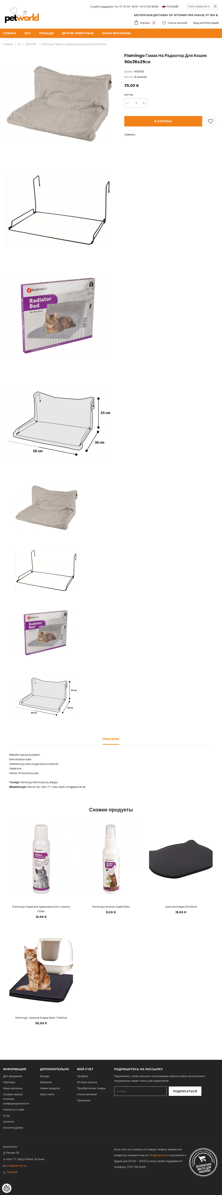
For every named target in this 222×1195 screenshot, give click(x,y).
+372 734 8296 (148, 6)
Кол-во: (129, 94)
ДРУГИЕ (31, 44)
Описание (111, 738)
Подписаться (190, 1091)
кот (19, 44)
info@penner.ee (16, 1165)
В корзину (163, 121)
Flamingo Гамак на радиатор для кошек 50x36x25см (73, 44)
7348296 (12, 1172)
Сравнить (129, 134)
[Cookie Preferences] (6, 1188)
